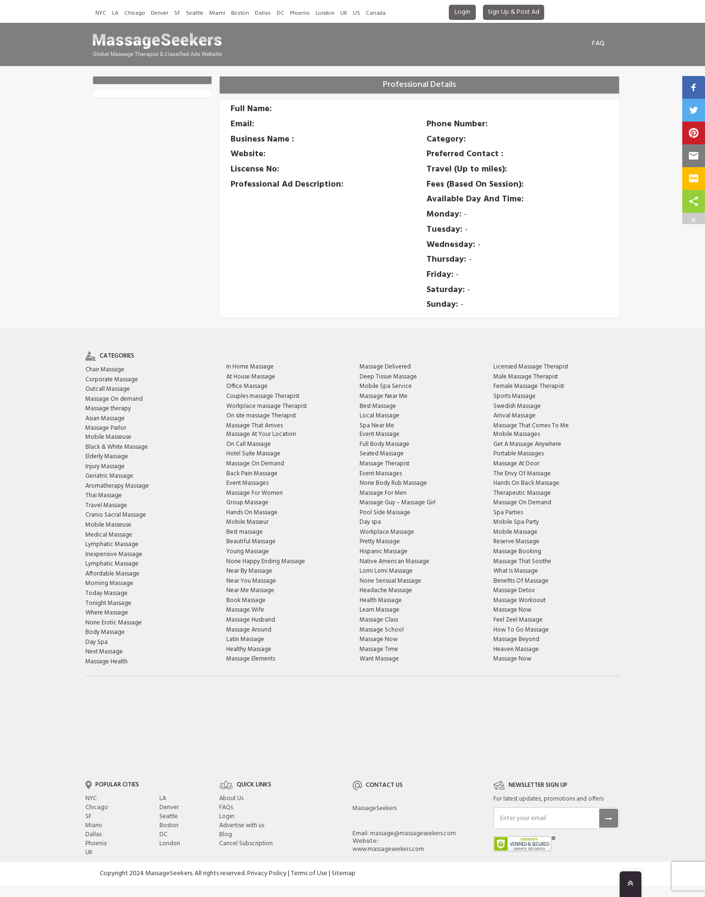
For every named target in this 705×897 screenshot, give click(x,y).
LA (115, 13)
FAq (598, 43)
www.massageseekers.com (388, 849)
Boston (240, 13)
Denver (159, 13)
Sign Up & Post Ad (513, 12)
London (324, 13)
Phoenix (300, 13)
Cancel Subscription (246, 843)
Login (462, 12)
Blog (225, 834)
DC (280, 13)
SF (177, 13)
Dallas (263, 13)
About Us (231, 798)
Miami (217, 13)
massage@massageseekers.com (413, 834)
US (356, 13)
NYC (100, 13)
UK (343, 13)
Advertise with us (241, 825)
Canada (376, 13)
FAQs (226, 807)
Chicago (134, 13)
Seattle (195, 13)
